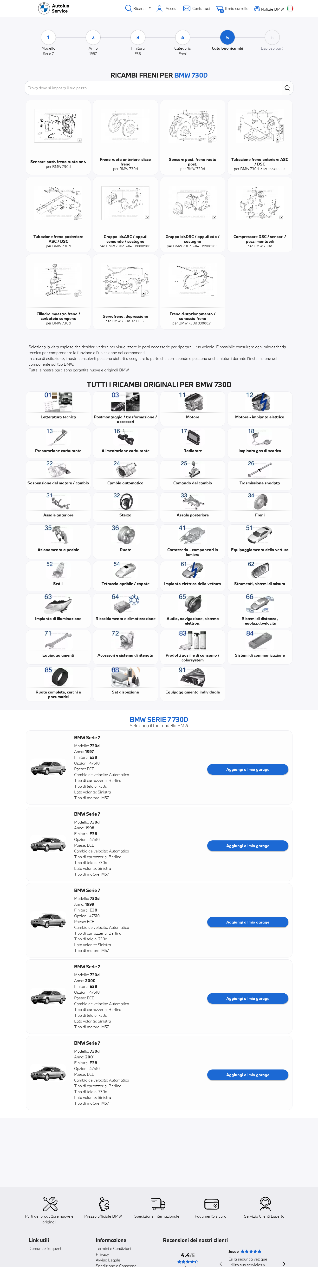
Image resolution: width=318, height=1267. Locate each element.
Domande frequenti (45, 1248)
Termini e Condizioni (113, 1248)
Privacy (102, 1254)
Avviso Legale (108, 1259)
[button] (48, 768)
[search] (287, 88)
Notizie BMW (269, 8)
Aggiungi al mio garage (247, 769)
